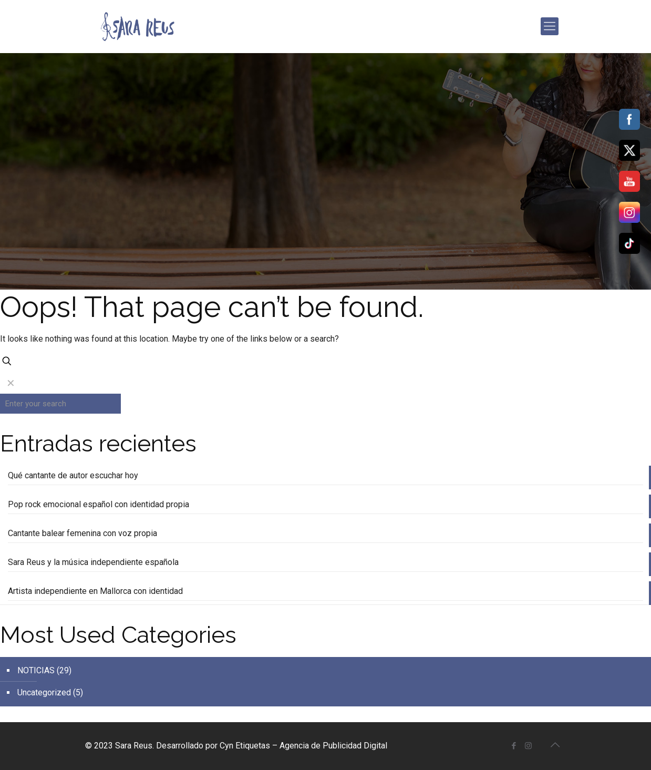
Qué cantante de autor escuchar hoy (73, 475)
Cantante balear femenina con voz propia (82, 533)
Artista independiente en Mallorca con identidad (95, 591)
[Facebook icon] (514, 746)
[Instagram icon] (528, 746)
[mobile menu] (550, 26)
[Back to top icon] (555, 745)
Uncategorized (44, 692)
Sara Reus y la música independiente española (93, 562)
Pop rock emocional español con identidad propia (98, 504)
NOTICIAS (36, 670)
